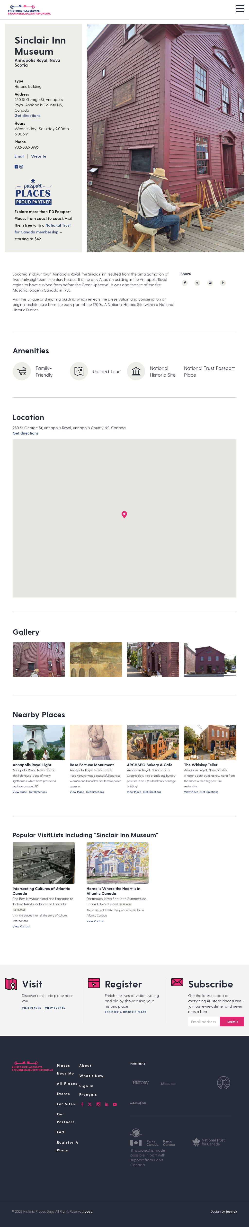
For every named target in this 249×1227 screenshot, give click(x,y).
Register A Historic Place (126, 1012)
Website (38, 156)
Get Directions (38, 791)
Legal (89, 1211)
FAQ (61, 1132)
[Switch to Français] (101, 1094)
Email (19, 156)
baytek (231, 1211)
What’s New (91, 1076)
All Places (67, 1083)
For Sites (66, 1104)
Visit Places (31, 1007)
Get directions (27, 115)
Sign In (86, 1086)
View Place (20, 791)
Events (63, 1094)
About (85, 1065)
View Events (55, 1007)
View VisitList (21, 926)
